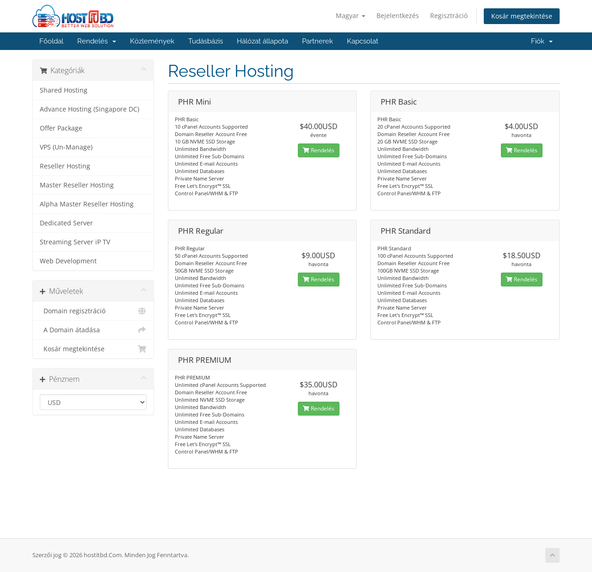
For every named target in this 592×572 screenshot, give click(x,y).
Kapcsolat (362, 41)
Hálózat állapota (262, 41)
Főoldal (51, 41)
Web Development (68, 261)
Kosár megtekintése (521, 16)
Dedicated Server (66, 223)
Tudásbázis (205, 41)
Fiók (542, 41)
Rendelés (96, 41)
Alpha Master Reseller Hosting (87, 204)
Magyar (350, 15)
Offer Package (61, 128)
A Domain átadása (93, 330)
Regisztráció (449, 15)
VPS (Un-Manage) (66, 147)
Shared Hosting (63, 90)
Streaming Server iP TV (75, 242)
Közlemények (152, 41)
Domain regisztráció (93, 311)
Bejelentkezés (397, 15)
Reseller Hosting (65, 166)
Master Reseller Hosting (77, 185)
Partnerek (317, 41)
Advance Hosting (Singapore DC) (89, 109)
